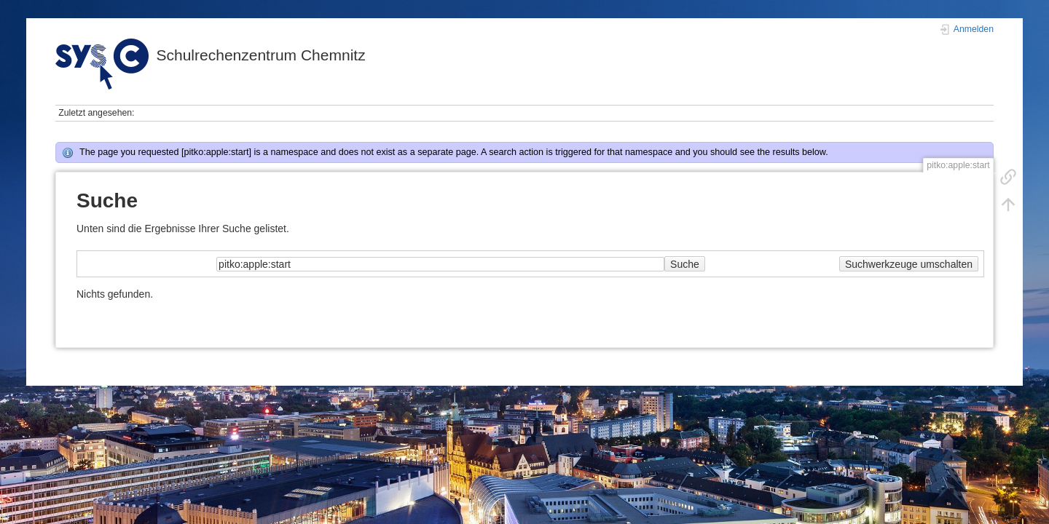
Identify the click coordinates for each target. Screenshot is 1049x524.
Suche (684, 264)
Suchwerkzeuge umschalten (909, 264)
